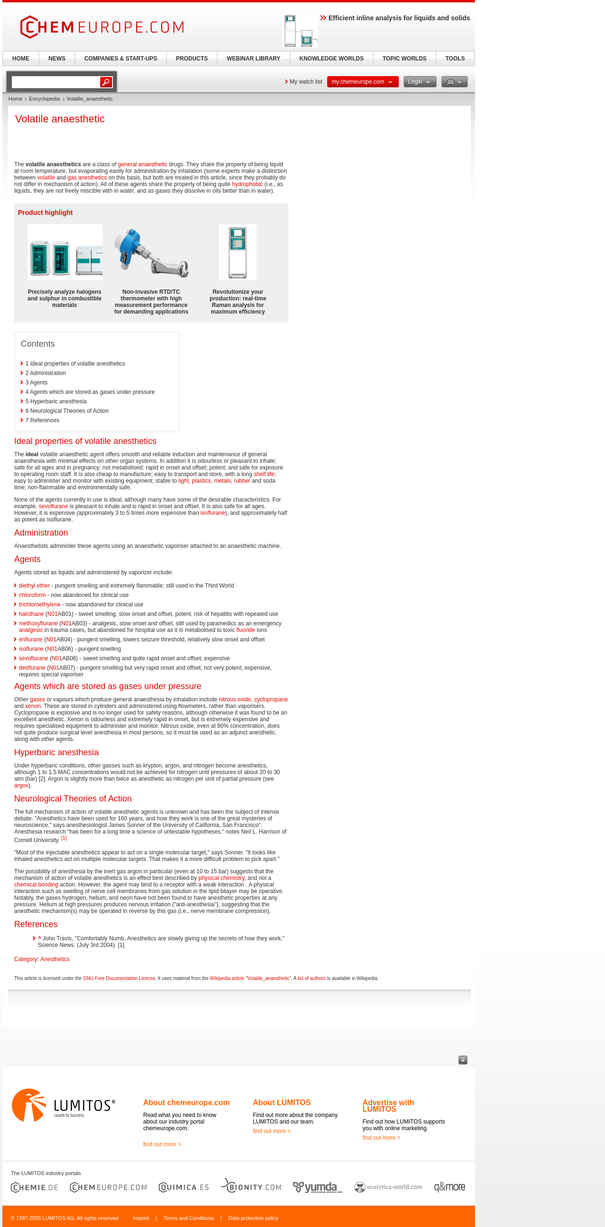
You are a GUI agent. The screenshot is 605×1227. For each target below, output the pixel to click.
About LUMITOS (282, 1103)
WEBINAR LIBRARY (254, 58)
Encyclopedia (44, 99)
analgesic (31, 630)
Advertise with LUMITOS (388, 1106)
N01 (52, 614)
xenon (33, 706)
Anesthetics (54, 959)
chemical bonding (36, 884)
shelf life (264, 474)
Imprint (141, 1218)
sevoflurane (53, 506)
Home (15, 99)
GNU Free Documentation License (119, 978)
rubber (242, 480)
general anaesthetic (142, 164)
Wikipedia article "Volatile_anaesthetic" (250, 978)
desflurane (32, 668)
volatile (46, 177)
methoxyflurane (38, 623)
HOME (20, 58)
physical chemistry (221, 878)
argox (21, 785)
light (184, 480)
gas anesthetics (87, 177)
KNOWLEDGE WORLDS (332, 58)
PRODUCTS (191, 58)
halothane (31, 614)
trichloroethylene (39, 604)
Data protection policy (253, 1218)
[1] (64, 838)
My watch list (306, 81)
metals (222, 480)
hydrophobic (247, 184)
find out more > (162, 1144)
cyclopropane (271, 699)
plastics (201, 480)
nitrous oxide (235, 699)
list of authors (312, 978)
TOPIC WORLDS (404, 58)
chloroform (32, 595)
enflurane (31, 639)
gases (37, 699)
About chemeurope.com (186, 1103)
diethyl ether (34, 585)
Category (25, 959)
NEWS (57, 58)
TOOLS (455, 58)
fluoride (245, 630)
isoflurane (212, 513)
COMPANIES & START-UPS (120, 58)
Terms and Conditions (189, 1218)
